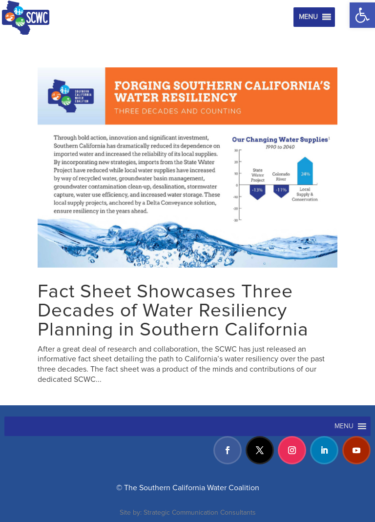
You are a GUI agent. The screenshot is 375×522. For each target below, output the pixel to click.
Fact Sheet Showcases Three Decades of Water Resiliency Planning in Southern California (173, 310)
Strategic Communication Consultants (200, 512)
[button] (362, 15)
